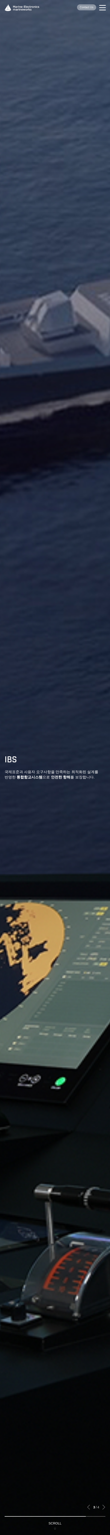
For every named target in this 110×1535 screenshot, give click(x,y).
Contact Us (86, 7)
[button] (88, 1507)
